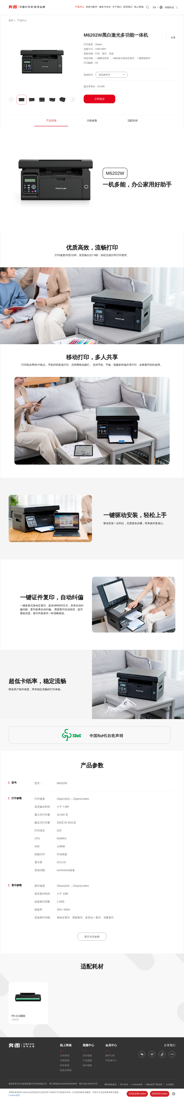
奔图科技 (169, 7)
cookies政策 (137, 1084)
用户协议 (124, 1084)
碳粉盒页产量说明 (154, 1084)
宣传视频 (87, 1055)
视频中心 (88, 1045)
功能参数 (92, 120)
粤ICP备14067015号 (88, 1084)
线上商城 (138, 7)
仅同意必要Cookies (137, 1094)
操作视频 (87, 1065)
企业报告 (170, 1084)
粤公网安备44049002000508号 (63, 1084)
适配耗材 (133, 120)
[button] (11, 99)
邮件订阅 (110, 1055)
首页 (11, 20)
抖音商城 (64, 1065)
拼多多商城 (65, 1070)
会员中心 (111, 1045)
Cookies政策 (14, 1095)
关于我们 (117, 7)
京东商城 (64, 1055)
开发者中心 (111, 1060)
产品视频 (87, 1060)
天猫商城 (64, 1060)
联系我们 (128, 7)
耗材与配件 (91, 7)
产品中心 (79, 7)
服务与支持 (105, 7)
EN (154, 7)
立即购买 (99, 99)
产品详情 (51, 120)
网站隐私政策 (111, 1084)
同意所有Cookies (159, 1094)
